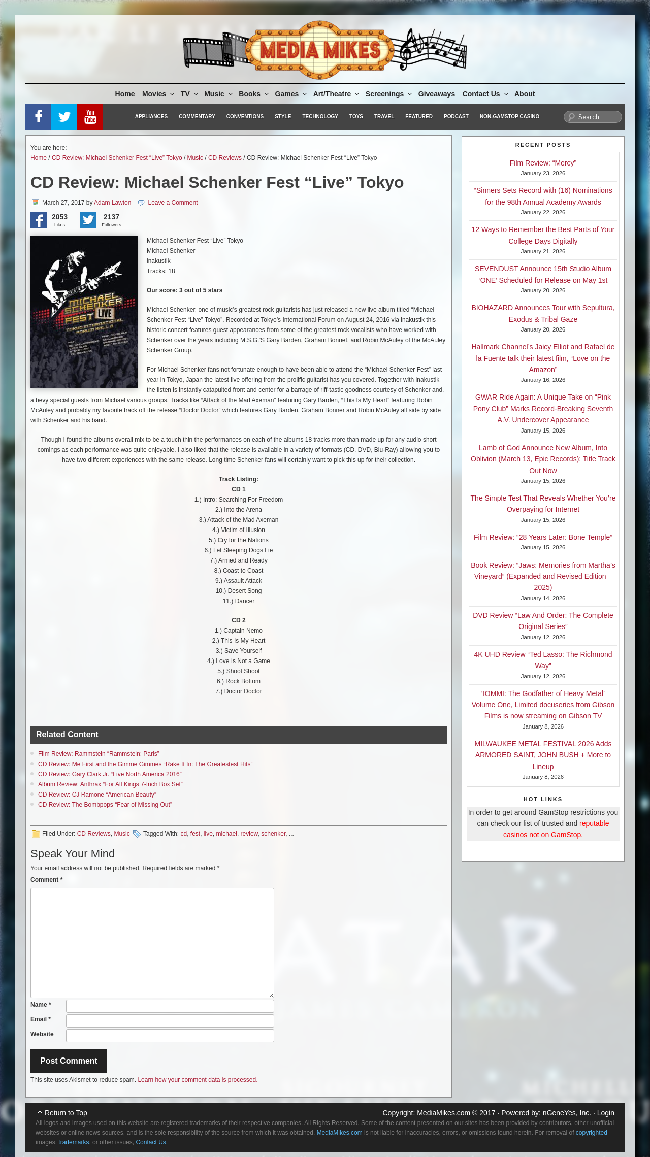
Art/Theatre (337, 94)
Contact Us (486, 94)
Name (40, 1004)
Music (219, 94)
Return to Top (66, 1113)
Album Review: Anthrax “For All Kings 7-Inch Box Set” (110, 784)
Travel (384, 116)
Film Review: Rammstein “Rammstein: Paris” (98, 753)
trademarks (73, 1142)
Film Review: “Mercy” (543, 163)
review (249, 833)
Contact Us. (152, 1142)
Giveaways (436, 94)
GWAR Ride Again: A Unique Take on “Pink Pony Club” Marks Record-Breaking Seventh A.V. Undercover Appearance (543, 408)
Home (125, 94)
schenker (273, 833)
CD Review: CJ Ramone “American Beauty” (97, 794)
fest (195, 833)
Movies (159, 94)
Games (292, 94)
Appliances (151, 116)
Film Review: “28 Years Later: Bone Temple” (543, 537)
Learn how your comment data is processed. (197, 1079)
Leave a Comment (173, 202)
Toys (356, 116)
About (524, 94)
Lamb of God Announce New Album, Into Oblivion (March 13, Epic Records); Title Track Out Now (543, 459)
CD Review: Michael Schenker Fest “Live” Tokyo (117, 157)
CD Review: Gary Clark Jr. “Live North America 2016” (110, 774)
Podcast (456, 116)
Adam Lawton (112, 202)
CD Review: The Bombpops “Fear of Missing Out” (105, 804)
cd (183, 833)
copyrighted (591, 1132)
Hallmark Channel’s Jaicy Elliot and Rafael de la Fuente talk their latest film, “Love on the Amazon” (542, 358)
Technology (320, 116)
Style (283, 116)
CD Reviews (225, 157)
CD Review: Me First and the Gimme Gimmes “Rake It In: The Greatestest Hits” (145, 764)
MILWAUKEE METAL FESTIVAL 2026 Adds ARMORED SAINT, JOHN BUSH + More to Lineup (543, 755)
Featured (419, 116)
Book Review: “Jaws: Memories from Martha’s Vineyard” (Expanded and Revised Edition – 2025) (543, 576)
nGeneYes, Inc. (567, 1113)
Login (605, 1113)
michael (226, 833)
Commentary (197, 116)
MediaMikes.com (443, 1113)
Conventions (245, 116)
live (208, 833)
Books (254, 94)
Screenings (389, 94)
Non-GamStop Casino (509, 116)
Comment (46, 879)
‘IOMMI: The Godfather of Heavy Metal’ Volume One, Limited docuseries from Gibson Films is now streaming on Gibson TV (543, 704)
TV (190, 94)
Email (40, 1019)
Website (42, 1034)
